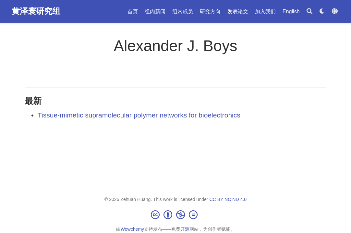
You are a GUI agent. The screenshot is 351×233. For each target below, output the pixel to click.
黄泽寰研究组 (36, 11)
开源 (184, 229)
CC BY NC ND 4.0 (228, 199)
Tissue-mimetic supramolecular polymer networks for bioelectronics (139, 115)
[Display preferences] (322, 11)
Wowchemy (132, 229)
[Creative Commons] (175, 214)
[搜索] (309, 11)
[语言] (335, 11)
